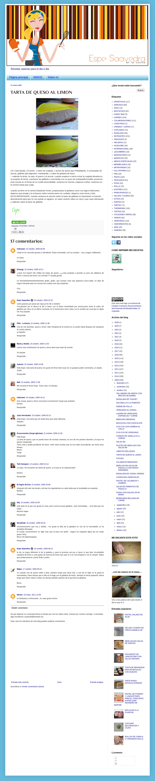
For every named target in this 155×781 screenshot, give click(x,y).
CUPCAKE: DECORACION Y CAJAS (132, 725)
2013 (117, 366)
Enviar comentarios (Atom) (33, 686)
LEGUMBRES (120, 152)
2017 (117, 351)
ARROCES (118, 105)
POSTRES (23, 226)
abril (119, 523)
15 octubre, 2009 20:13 (41, 415)
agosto (120, 508)
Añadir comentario (19, 608)
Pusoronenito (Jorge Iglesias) (30, 433)
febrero (120, 530)
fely (18, 502)
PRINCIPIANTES (121, 193)
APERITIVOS (119, 102)
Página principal (18, 77)
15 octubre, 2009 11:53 (39, 344)
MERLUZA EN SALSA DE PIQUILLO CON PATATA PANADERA (127, 468)
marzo (119, 527)
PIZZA (116, 183)
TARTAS (31, 226)
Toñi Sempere (23, 464)
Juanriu (20, 364)
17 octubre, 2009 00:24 (32, 569)
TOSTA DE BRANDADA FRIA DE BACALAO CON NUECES (134, 669)
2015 (117, 358)
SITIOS (117, 199)
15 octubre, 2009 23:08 (40, 485)
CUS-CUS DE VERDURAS (127, 432)
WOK (116, 227)
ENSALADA (119, 133)
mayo (119, 519)
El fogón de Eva (24, 485)
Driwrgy (20, 269)
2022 (117, 333)
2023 (117, 330)
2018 (117, 347)
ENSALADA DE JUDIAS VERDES (130, 474)
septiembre (121, 505)
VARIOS (117, 218)
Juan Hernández (24, 415)
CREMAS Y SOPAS (122, 127)
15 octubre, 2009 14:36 (33, 364)
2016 (117, 355)
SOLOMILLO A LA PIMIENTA (128, 403)
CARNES (118, 117)
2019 (117, 344)
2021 (117, 337)
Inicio (59, 682)
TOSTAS (117, 211)
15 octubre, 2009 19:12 (35, 397)
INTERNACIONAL (121, 149)
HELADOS (118, 142)
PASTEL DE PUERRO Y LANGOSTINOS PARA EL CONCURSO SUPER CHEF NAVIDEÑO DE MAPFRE (129, 699)
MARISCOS (119, 158)
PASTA (117, 177)
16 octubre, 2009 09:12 (43, 549)
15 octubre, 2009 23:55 (30, 502)
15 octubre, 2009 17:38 (30, 382)
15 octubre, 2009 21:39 (52, 433)
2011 (117, 373)
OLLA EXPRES (120, 171)
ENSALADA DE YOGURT (126, 399)
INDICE (37, 77)
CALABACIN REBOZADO (127, 462)
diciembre (121, 383)
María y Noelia (23, 344)
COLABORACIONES (122, 120)
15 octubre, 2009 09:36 (35, 249)
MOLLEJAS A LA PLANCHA (132, 711)
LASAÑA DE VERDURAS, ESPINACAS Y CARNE (127, 415)
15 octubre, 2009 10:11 (33, 269)
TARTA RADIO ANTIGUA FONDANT (133, 682)
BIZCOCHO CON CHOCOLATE (129, 423)
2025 (117, 326)
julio (118, 512)
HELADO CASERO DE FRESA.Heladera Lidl (134, 629)
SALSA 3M (120, 442)
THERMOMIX (119, 208)
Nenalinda (21, 523)
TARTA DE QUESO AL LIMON (128, 455)
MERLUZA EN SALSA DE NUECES (134, 642)
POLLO (117, 186)
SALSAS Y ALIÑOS (122, 196)
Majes (19, 569)
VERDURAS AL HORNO (126, 410)
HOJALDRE (119, 146)
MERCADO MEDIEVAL (125, 419)
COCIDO (120, 458)
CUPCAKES (119, 130)
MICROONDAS (120, 167)
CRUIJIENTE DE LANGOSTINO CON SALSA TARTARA (133, 656)
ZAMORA (118, 230)
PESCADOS (119, 180)
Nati (18, 382)
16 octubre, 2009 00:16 (35, 523)
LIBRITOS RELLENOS (125, 451)
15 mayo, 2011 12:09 (32, 595)
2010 (117, 376)
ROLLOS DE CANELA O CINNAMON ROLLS (134, 738)
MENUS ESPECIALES (123, 161)
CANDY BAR (119, 114)
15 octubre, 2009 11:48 (40, 323)
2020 (117, 340)
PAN (116, 174)
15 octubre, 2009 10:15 (43, 300)
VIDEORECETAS (121, 224)
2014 (117, 362)
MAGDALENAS (120, 155)
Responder (21, 261)
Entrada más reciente (20, 682)
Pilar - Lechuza (23, 323)
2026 (117, 322)
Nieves (20, 595)
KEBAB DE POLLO (124, 406)
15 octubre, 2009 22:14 (39, 464)
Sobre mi (53, 77)
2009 (117, 380)
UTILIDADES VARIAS (123, 214)
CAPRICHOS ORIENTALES (127, 477)
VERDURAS (119, 221)
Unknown (21, 249)
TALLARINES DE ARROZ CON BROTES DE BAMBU (129, 394)
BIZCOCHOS (119, 111)
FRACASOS (119, 139)
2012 (117, 369)
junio (119, 516)
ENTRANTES (119, 136)
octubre (120, 390)
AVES (116, 108)
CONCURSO (119, 124)
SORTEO (118, 202)
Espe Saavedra (23, 300)
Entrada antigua (96, 682)
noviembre (121, 387)
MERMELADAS (120, 164)
